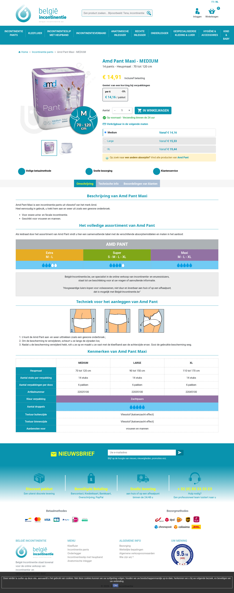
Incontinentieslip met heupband (85, 557)
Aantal (106, 110)
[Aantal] (122, 110)
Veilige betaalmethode (131, 560)
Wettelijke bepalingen (131, 549)
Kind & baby (74, 568)
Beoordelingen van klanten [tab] (140, 183)
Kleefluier (73, 545)
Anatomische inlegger (80, 560)
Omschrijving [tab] (85, 183)
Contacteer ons (128, 568)
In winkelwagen (153, 110)
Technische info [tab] (108, 183)
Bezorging (125, 545)
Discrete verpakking (130, 564)
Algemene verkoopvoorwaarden (137, 553)
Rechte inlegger (76, 564)
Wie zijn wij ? (126, 557)
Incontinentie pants (78, 549)
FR (213, 2)
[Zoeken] (117, 13)
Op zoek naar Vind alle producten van (147, 157)
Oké (115, 585)
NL (217, 2)
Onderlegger (74, 553)
